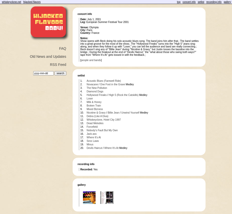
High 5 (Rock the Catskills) (123, 95)
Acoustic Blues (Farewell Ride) (104, 80)
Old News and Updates (48, 57)
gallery (227, 2)
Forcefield (92, 126)
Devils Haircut (94, 148)
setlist (201, 2)
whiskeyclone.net (11, 2)
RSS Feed (58, 65)
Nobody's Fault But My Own (102, 130)
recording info (214, 2)
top (179, 2)
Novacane (92, 84)
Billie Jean (113, 112)
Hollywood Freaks (97, 95)
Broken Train (94, 105)
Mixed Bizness (95, 109)
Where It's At (94, 137)
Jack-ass (92, 133)
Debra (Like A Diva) (97, 116)
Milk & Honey (94, 102)
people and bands (91, 60)
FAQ (62, 48)
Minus (90, 144)
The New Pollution (97, 88)
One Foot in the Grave (112, 84)
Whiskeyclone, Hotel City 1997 (104, 119)
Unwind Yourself (130, 112)
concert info (189, 2)
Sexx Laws (93, 141)
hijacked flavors (32, 2)
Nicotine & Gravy (96, 112)
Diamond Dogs (95, 91)
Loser (90, 98)
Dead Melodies (95, 123)
